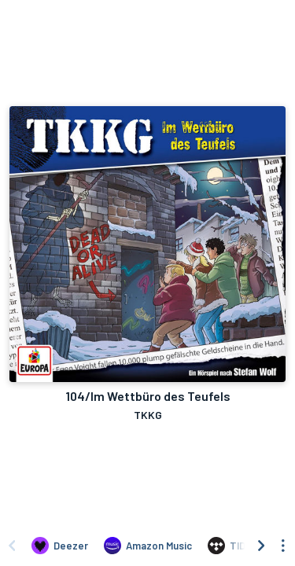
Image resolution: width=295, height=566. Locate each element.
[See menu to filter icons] (283, 545)
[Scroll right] (261, 545)
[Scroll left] (12, 545)
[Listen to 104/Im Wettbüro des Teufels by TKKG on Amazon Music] (148, 545)
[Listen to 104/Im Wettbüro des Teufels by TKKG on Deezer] (59, 545)
